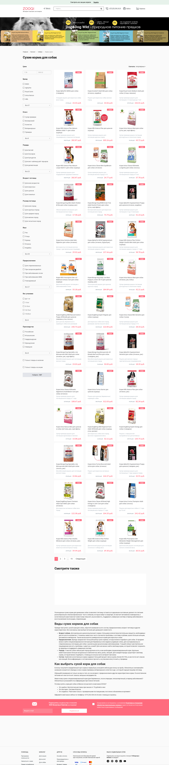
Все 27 (37, 287)
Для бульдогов (30, 158)
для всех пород (30, 206)
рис (26, 233)
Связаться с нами (27, 761)
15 (71, 559)
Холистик (28, 124)
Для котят (42, 759)
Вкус (25, 228)
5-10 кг (27, 306)
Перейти (96, 2)
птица (27, 236)
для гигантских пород (33, 221)
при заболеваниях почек (34, 273)
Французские (30, 343)
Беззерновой (29, 121)
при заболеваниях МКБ (33, 277)
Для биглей (29, 150)
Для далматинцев (31, 165)
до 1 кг (27, 299)
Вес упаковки (28, 294)
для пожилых (30, 194)
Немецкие (28, 347)
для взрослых (30, 187)
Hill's (26, 99)
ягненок (28, 244)
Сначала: (132, 66)
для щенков (29, 191)
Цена (25, 66)
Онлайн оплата (62, 756)
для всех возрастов (32, 183)
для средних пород (32, 213)
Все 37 (37, 105)
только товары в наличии (34, 360)
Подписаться (74, 711)
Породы (26, 145)
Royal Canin (29, 91)
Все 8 (37, 138)
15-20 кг (28, 314)
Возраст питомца (29, 178)
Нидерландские (30, 339)
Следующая (80, 559)
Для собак (42, 762)
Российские (29, 332)
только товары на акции (34, 367)
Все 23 (37, 171)
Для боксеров (30, 154)
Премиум (28, 132)
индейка (28, 248)
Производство (28, 327)
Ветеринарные (30, 128)
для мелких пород (31, 217)
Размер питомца (29, 201)
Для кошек (42, 756)
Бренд (25, 79)
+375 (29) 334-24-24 (115, 8)
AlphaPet (28, 88)
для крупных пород (32, 210)
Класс (25, 112)
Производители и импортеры (62, 760)
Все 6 (37, 320)
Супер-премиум (30, 117)
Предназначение (29, 261)
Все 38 (37, 254)
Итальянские (30, 335)
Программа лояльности (25, 757)
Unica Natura (29, 95)
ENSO (27, 84)
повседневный (30, 281)
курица (27, 240)
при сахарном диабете (33, 269)
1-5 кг (27, 302)
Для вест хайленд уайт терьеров (36, 161)
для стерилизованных (33, 266)
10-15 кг (28, 310)
